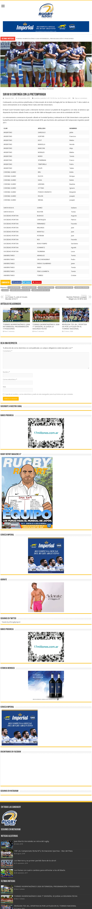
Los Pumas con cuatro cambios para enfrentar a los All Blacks (39, 870)
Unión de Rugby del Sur (41, 290)
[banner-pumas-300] (46, 555)
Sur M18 (5, 290)
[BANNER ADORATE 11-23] (46, 597)
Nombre (6, 372)
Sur (56, 98)
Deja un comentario (81, 98)
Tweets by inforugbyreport (11, 622)
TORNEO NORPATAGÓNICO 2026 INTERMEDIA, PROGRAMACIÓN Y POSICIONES (45, 38)
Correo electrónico (10, 379)
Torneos (64, 98)
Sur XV (59, 98)
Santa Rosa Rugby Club (64, 287)
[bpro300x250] (46, 433)
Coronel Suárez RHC (46, 287)
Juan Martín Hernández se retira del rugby (31, 841)
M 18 (52, 98)
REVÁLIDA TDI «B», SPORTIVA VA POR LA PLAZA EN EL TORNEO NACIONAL (74, 326)
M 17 (49, 98)
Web (4, 387)
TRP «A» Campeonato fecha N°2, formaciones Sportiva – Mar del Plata (43, 851)
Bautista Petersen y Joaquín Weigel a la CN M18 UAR (74, 297)
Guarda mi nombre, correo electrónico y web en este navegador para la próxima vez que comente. (39, 394)
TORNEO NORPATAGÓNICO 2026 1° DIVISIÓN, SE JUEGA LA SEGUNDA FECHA (45, 326)
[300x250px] (46, 685)
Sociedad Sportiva (82, 287)
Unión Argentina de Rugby (20, 290)
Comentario (7, 351)
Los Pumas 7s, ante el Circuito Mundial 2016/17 (17, 297)
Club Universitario (29, 287)
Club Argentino (14, 287)
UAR (69, 98)
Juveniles (37, 98)
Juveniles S (43, 98)
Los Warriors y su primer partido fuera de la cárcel (35, 861)
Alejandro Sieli (9, 98)
